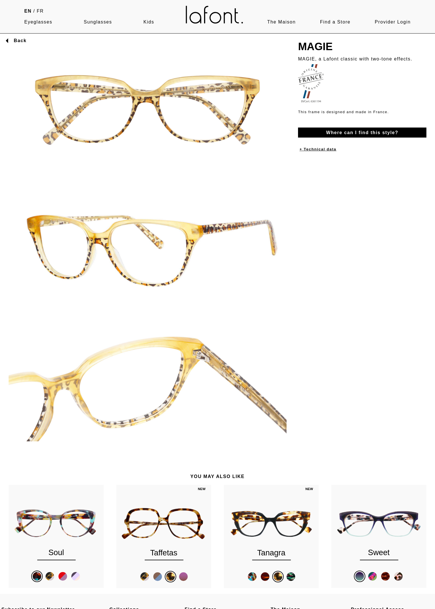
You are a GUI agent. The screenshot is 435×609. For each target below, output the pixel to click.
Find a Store (335, 21)
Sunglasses (98, 21)
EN (28, 11)
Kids (149, 21)
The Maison (281, 21)
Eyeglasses (38, 21)
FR (40, 11)
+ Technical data (317, 149)
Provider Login (393, 21)
